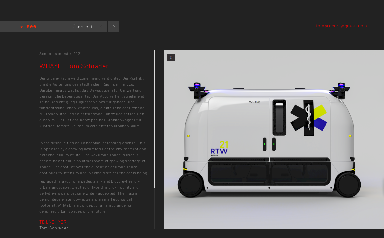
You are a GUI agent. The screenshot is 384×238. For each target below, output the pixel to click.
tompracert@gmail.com (341, 25)
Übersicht (83, 26)
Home (28, 27)
